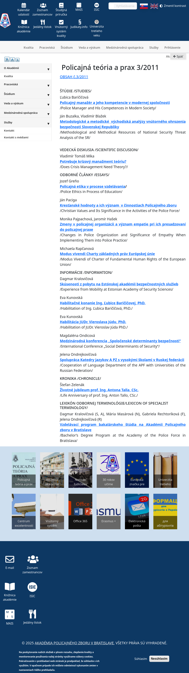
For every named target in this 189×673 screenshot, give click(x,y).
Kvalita (28, 48)
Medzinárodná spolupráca (124, 48)
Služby (154, 48)
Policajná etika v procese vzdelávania (92, 186)
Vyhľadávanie (125, 6)
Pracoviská (47, 48)
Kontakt (9, 130)
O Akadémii (27, 68)
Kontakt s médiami (16, 137)
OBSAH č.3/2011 (74, 76)
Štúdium (67, 48)
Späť (178, 57)
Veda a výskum (89, 48)
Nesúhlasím (159, 658)
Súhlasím (140, 659)
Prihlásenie (172, 48)
